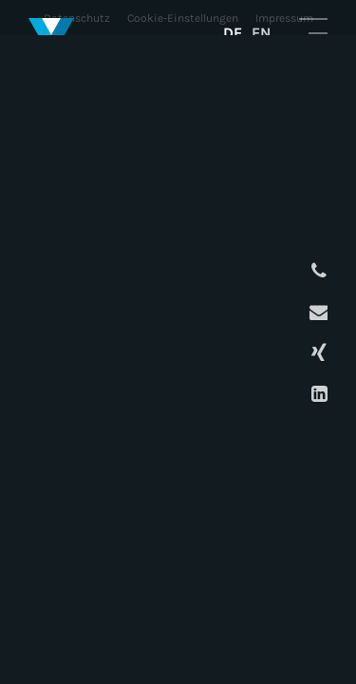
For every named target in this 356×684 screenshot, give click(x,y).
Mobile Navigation (313, 32)
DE (232, 33)
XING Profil (317, 353)
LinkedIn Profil (317, 394)
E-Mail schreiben (317, 312)
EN (261, 33)
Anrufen (317, 271)
